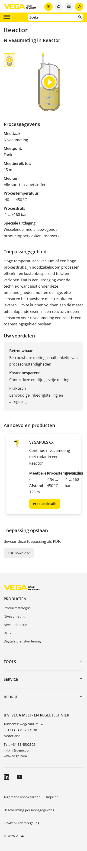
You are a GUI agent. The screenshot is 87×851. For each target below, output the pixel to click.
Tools (10, 661)
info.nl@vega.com (17, 750)
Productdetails (44, 503)
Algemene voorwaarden (22, 797)
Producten (15, 598)
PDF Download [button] (18, 553)
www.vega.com (15, 756)
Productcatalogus (17, 608)
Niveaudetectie (15, 625)
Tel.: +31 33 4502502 (19, 744)
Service (11, 679)
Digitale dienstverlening (22, 641)
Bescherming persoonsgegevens (29, 810)
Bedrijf (11, 697)
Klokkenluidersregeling (21, 823)
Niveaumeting (15, 616)
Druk (7, 633)
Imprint (52, 797)
